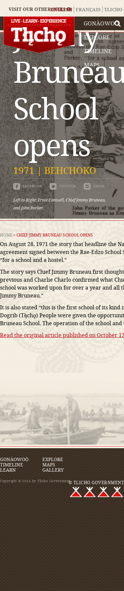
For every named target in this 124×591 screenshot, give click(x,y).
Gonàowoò (101, 23)
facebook (27, 186)
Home (6, 234)
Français (88, 9)
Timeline (98, 51)
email (94, 186)
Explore (97, 37)
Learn (8, 470)
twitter (63, 186)
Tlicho (113, 9)
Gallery (53, 470)
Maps (92, 65)
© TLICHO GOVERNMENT (96, 482)
